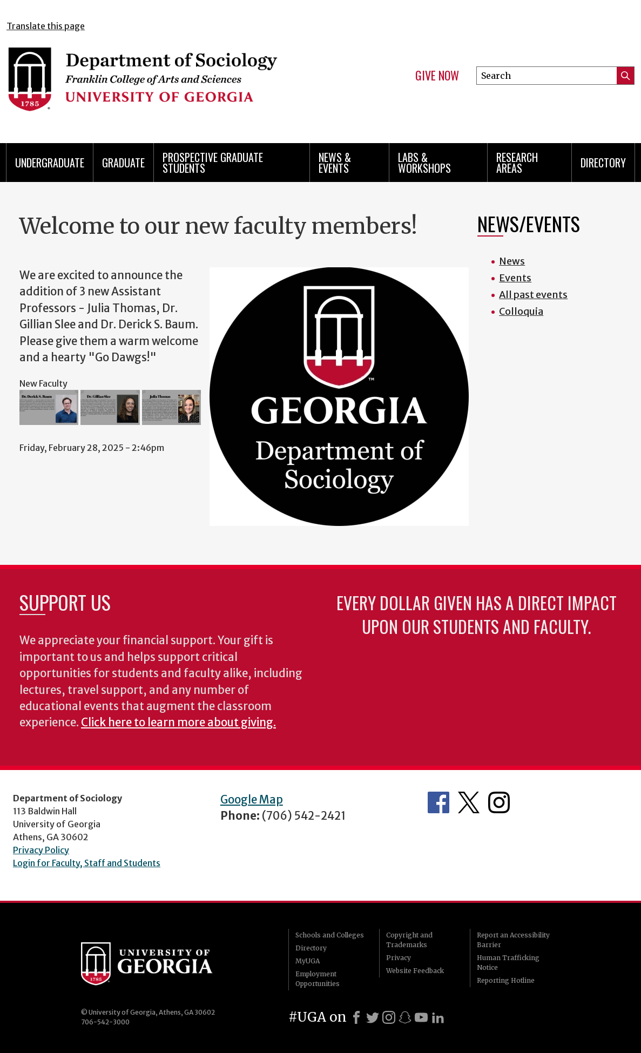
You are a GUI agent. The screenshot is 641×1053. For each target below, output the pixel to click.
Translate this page (45, 26)
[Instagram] (388, 1017)
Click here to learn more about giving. (178, 723)
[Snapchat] (405, 1017)
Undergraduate (49, 162)
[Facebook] (356, 1017)
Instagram (499, 802)
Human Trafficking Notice (508, 962)
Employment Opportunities (317, 979)
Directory (603, 162)
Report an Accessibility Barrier (513, 940)
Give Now (437, 75)
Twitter (469, 802)
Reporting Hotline (506, 980)
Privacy (398, 958)
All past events (533, 294)
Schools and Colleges (329, 935)
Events (515, 278)
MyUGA (307, 961)
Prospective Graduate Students (213, 162)
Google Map (251, 800)
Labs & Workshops (424, 162)
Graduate (123, 162)
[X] (372, 1017)
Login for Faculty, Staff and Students (86, 863)
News (512, 261)
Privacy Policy (41, 850)
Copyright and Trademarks (409, 940)
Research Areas (517, 162)
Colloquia (521, 311)
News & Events (335, 162)
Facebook (438, 802)
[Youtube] (421, 1017)
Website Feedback (415, 971)
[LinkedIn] (437, 1017)
